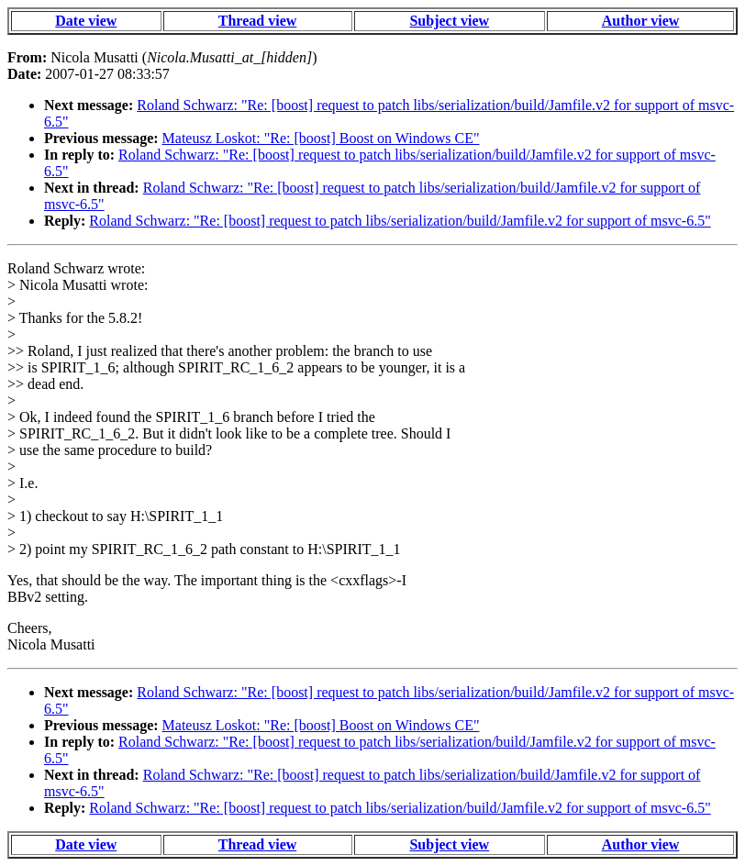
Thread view (257, 20)
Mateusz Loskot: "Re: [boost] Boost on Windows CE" (321, 138)
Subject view (449, 20)
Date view (86, 20)
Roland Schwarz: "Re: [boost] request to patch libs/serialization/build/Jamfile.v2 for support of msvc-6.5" (399, 220)
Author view (641, 20)
